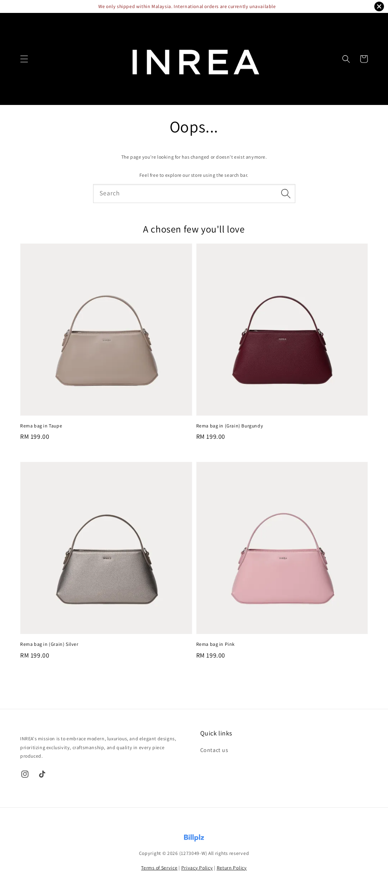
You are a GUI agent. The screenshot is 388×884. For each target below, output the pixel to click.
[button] (24, 59)
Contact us (214, 750)
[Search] (286, 193)
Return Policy (232, 868)
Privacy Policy (197, 868)
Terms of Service (159, 868)
